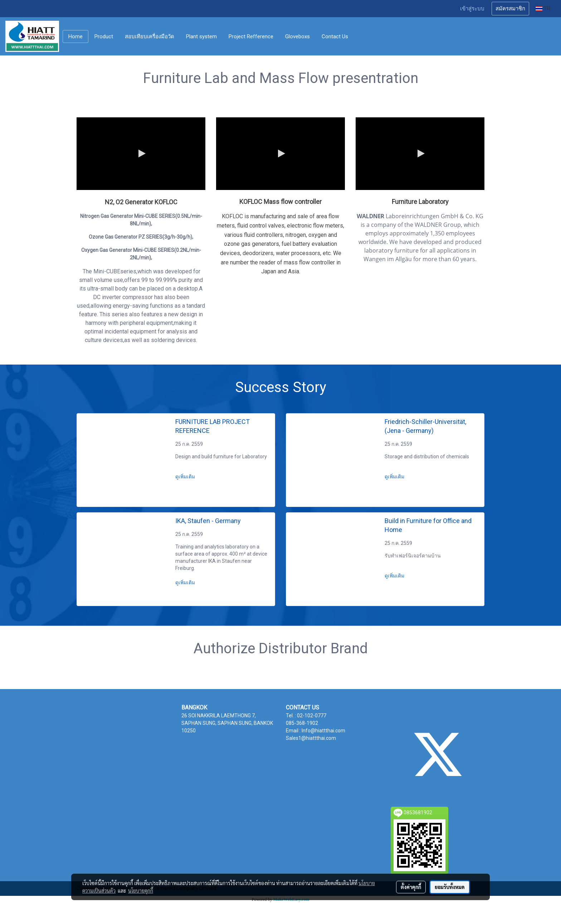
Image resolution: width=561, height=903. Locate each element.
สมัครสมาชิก (510, 8)
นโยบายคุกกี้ (140, 890)
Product (103, 36)
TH (543, 8)
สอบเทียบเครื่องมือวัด (149, 36)
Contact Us (335, 36)
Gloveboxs (297, 36)
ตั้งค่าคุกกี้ (411, 887)
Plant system (201, 36)
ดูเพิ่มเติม (185, 476)
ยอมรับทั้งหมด (450, 887)
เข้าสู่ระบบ (472, 8)
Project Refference (251, 36)
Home (75, 36)
